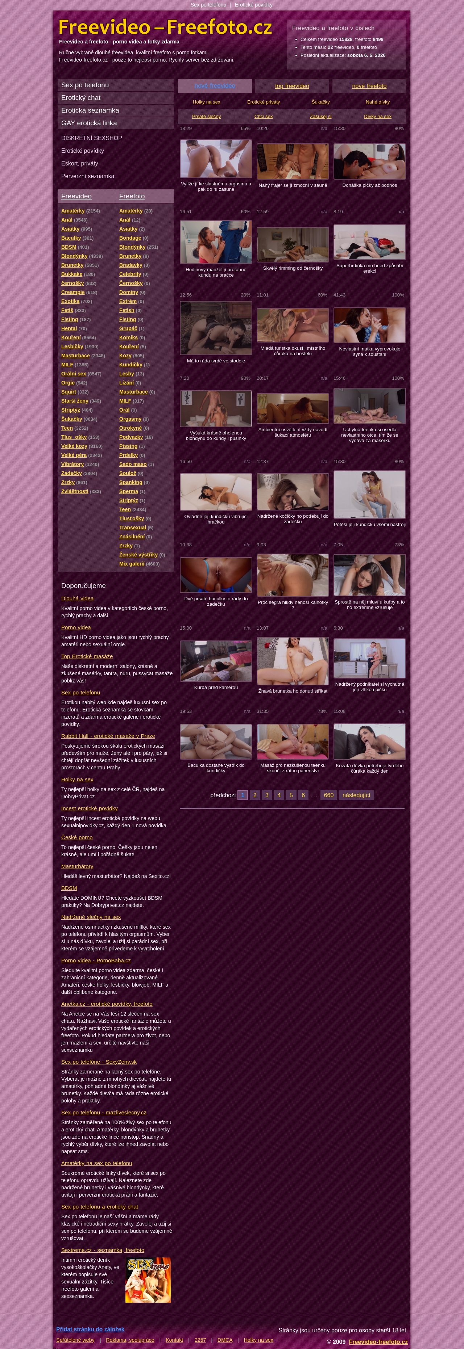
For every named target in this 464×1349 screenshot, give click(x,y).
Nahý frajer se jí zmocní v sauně (292, 185)
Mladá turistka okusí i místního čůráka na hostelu (293, 350)
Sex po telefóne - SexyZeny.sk (99, 1062)
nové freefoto (369, 86)
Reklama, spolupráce (130, 1340)
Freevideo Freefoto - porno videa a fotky (166, 27)
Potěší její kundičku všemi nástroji (370, 524)
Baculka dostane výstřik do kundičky (215, 767)
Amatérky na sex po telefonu (96, 1163)
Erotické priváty (263, 102)
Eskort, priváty (79, 163)
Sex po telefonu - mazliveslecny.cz (103, 1112)
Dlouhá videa (77, 598)
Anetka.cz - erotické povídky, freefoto (107, 1004)
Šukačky (321, 102)
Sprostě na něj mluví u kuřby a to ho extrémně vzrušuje (370, 604)
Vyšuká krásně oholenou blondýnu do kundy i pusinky (216, 435)
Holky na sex (77, 779)
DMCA (225, 1340)
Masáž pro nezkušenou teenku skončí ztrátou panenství (293, 767)
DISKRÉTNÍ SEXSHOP (91, 138)
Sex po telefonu (209, 5)
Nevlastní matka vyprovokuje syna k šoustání (369, 351)
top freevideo (292, 86)
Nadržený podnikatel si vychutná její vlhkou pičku (370, 686)
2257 (200, 1340)
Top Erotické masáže (87, 656)
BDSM (69, 888)
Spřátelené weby (75, 1340)
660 (329, 795)
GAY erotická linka (89, 123)
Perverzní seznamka (88, 176)
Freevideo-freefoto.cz (378, 1342)
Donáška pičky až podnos (370, 185)
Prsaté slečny (206, 116)
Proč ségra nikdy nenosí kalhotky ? (293, 605)
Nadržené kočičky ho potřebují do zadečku (292, 518)
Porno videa (76, 627)
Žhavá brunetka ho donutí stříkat (293, 691)
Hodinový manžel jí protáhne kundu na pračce (216, 272)
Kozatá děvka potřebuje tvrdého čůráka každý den (370, 768)
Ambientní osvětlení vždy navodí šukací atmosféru (293, 432)
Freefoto (132, 196)
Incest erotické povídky (89, 808)
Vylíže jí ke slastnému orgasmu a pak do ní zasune (216, 186)
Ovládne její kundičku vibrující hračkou (216, 519)
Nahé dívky (378, 102)
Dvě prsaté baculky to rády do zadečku (216, 601)
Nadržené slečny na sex (91, 917)
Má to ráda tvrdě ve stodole (216, 360)
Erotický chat (80, 97)
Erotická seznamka (90, 110)
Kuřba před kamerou (216, 687)
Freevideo (76, 196)
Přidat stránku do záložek (90, 1329)
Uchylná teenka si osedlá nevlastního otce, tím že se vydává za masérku (369, 435)
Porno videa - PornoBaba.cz (96, 960)
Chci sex (263, 116)
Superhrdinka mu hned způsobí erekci (369, 268)
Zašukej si (321, 116)
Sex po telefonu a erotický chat (99, 1206)
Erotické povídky (254, 5)
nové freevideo (215, 85)
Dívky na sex (378, 116)
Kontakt (174, 1340)
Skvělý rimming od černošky (293, 268)
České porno (77, 837)
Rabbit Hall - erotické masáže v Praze (108, 736)
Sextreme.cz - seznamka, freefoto (102, 1250)
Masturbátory (77, 866)
